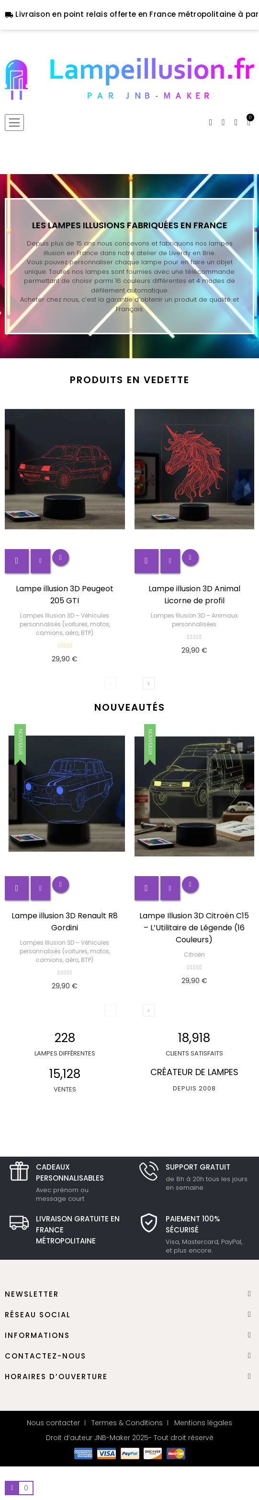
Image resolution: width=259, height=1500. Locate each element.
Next (149, 683)
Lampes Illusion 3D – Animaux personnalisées (194, 619)
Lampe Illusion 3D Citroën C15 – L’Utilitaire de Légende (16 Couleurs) (194, 927)
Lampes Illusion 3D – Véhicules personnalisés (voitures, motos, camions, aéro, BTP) (65, 624)
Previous (110, 683)
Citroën (194, 954)
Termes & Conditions (127, 1423)
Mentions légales (203, 1423)
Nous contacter (53, 1423)
